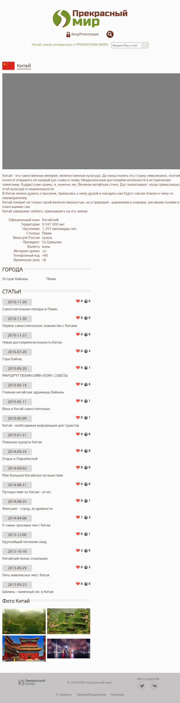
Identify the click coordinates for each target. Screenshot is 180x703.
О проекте (64, 694)
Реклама (117, 694)
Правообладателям (91, 694)
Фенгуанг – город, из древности (27, 509)
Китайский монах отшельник (25, 558)
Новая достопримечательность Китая (32, 342)
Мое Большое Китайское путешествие (32, 475)
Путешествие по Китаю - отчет (26, 492)
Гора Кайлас (12, 359)
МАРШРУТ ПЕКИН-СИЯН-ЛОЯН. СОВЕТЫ (35, 376)
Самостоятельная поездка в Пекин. (30, 309)
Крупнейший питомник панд (24, 542)
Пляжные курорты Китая (22, 442)
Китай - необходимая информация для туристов (40, 425)
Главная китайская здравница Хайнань (33, 392)
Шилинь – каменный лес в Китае (27, 592)
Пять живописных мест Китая (25, 575)
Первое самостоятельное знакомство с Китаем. (40, 326)
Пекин (47, 233)
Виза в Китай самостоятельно (26, 409)
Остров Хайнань (15, 279)
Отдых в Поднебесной (20, 459)
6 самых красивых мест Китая (26, 525)
